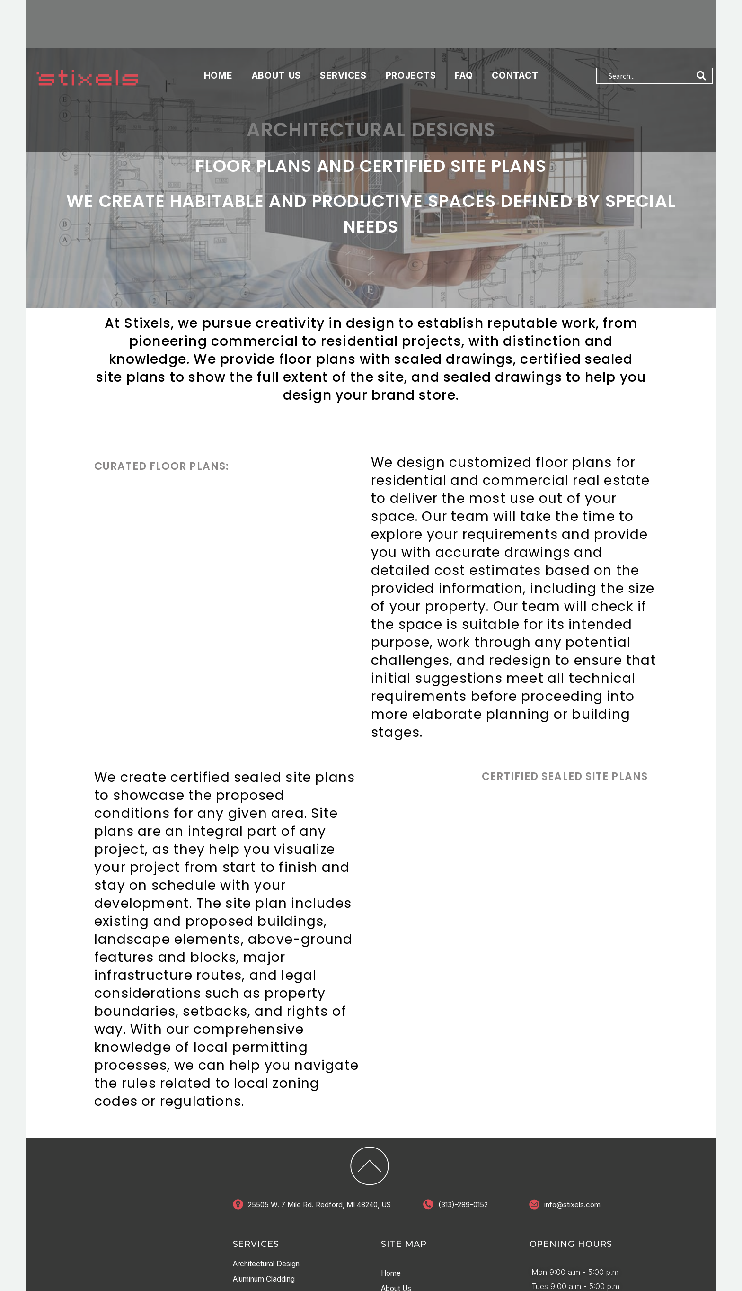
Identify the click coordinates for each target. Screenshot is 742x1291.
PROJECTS (411, 63)
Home (218, 63)
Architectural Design (269, 1241)
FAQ (464, 63)
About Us (276, 63)
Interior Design (259, 1271)
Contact (515, 63)
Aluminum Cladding (267, 1256)
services (343, 63)
